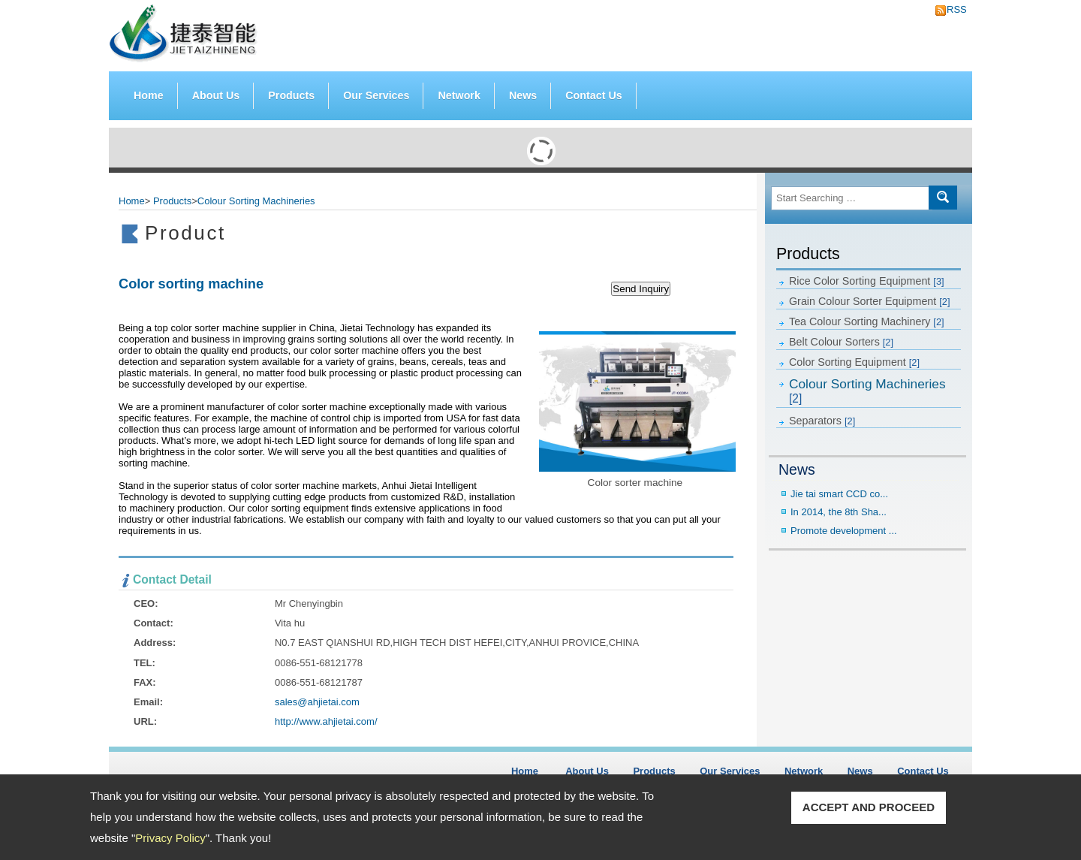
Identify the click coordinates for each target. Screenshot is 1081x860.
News (523, 95)
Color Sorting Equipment (854, 362)
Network (459, 95)
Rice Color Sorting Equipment (866, 281)
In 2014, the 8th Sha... (838, 512)
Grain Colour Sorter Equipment (869, 301)
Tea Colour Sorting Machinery (866, 321)
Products (291, 92)
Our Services (376, 95)
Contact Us (593, 95)
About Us (216, 95)
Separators (822, 421)
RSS (953, 9)
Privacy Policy (170, 837)
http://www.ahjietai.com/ (326, 721)
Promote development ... (843, 530)
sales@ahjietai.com (317, 702)
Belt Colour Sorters (841, 342)
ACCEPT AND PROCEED (868, 807)
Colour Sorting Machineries (867, 390)
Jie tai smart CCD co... (839, 493)
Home (149, 95)
